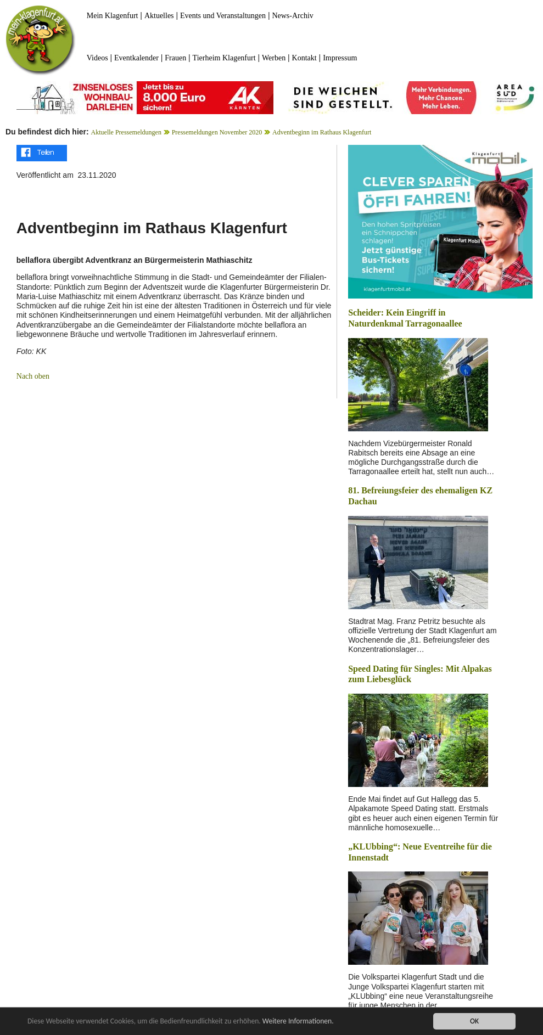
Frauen (175, 58)
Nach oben (32, 376)
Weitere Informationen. (298, 1021)
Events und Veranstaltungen (223, 16)
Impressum (340, 58)
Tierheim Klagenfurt (224, 58)
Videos (97, 58)
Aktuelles (159, 16)
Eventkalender (136, 58)
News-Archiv (292, 16)
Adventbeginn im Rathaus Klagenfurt (321, 132)
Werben (274, 58)
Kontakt (304, 58)
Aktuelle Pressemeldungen (126, 132)
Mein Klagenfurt (112, 16)
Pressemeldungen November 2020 (217, 132)
